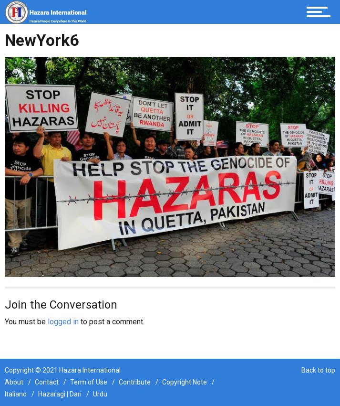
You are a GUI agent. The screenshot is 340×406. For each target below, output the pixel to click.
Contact (47, 382)
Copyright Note (184, 382)
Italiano (16, 394)
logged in (63, 321)
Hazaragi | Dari (60, 394)
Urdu (100, 394)
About (14, 382)
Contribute (135, 382)
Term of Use (88, 382)
